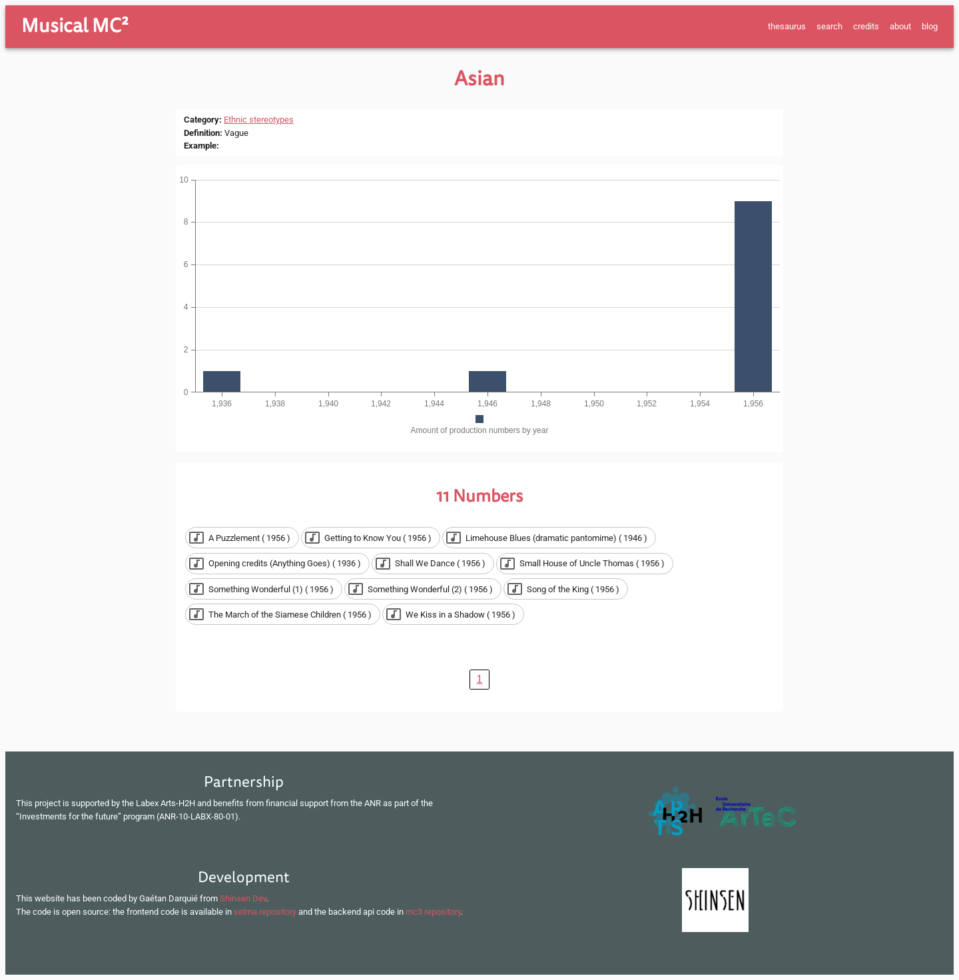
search (829, 26)
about (900, 26)
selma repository (265, 912)
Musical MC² (75, 26)
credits (866, 26)
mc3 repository (433, 912)
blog (930, 26)
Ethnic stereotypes (259, 120)
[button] (242, 537)
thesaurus (787, 26)
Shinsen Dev (243, 898)
